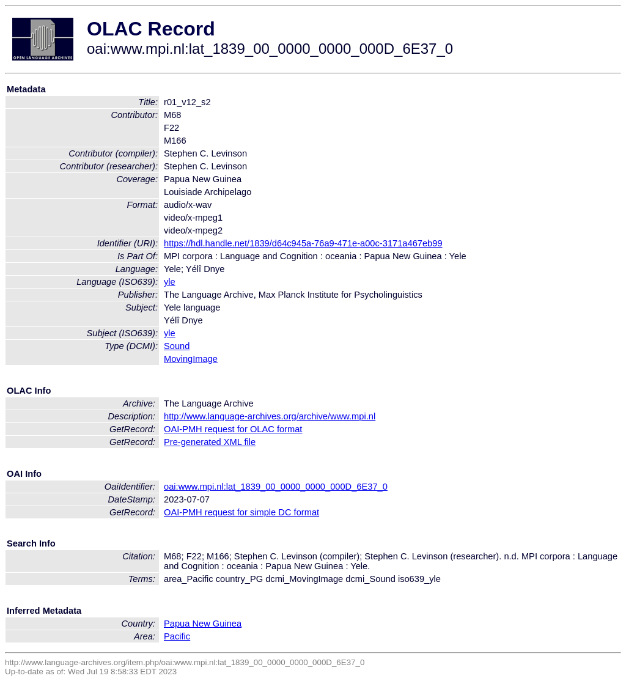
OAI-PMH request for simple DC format (241, 512)
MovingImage (191, 359)
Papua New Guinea (202, 623)
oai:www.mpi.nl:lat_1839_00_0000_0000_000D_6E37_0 (276, 486)
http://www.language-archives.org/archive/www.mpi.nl (269, 416)
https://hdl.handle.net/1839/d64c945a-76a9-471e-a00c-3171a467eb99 (303, 243)
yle (169, 282)
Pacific (177, 636)
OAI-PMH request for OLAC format (233, 429)
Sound (177, 346)
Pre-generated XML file (210, 442)
